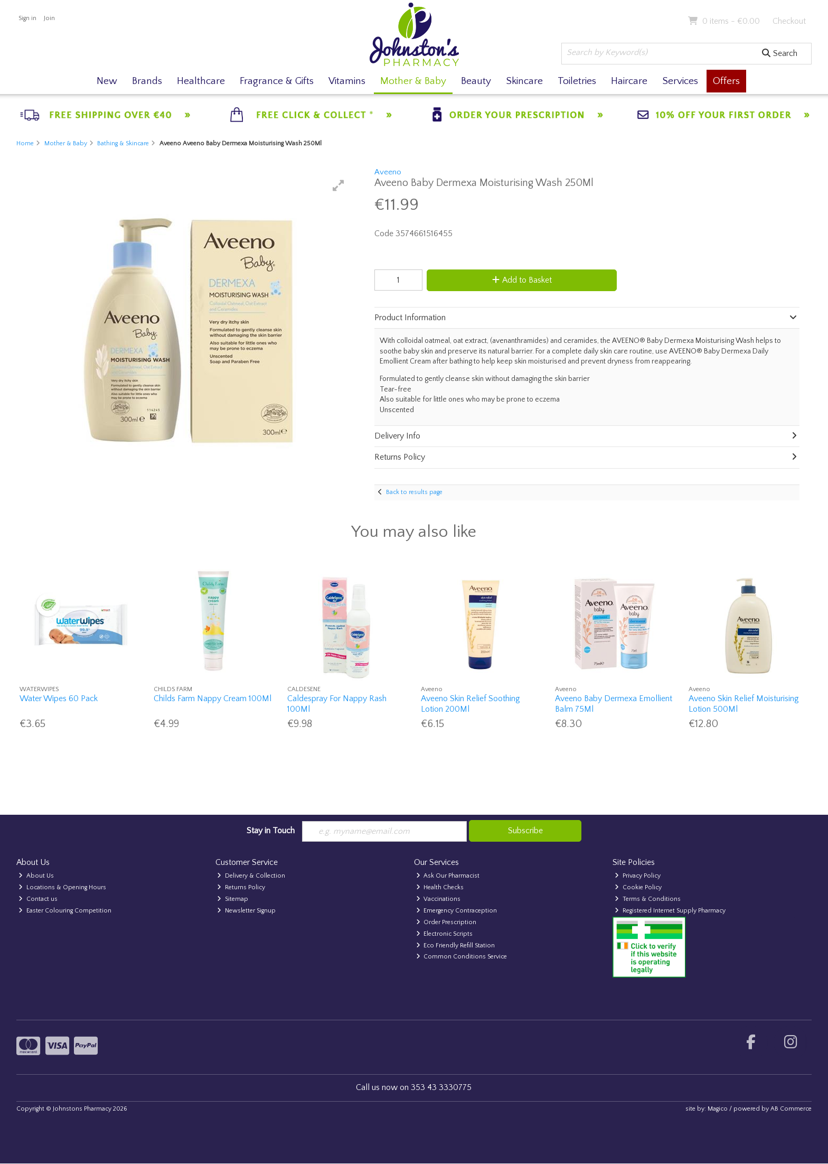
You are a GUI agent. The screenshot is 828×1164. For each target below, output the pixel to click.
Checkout (789, 21)
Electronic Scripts (444, 933)
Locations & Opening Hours (62, 887)
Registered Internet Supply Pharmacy (670, 910)
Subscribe (525, 830)
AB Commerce (791, 1108)
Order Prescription (446, 922)
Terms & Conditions (648, 899)
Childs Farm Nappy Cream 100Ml (212, 698)
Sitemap (232, 899)
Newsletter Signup (246, 910)
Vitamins (346, 81)
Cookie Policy (638, 887)
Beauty (476, 81)
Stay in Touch (271, 830)
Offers (726, 81)
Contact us (38, 899)
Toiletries (577, 81)
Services (680, 81)
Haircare (629, 81)
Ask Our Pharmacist (448, 875)
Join (49, 18)
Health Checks (440, 887)
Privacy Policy (638, 875)
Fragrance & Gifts (277, 81)
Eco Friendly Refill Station (455, 945)
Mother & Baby (413, 81)
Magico (718, 1108)
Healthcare (201, 81)
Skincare (524, 81)
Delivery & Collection (251, 875)
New (107, 81)
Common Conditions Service (461, 957)
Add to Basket (521, 280)
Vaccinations (438, 899)
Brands (147, 81)
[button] (338, 185)
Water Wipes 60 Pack (59, 698)
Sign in (27, 18)
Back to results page (414, 492)
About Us (36, 875)
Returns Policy (241, 887)
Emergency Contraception (456, 910)
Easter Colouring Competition (64, 910)
